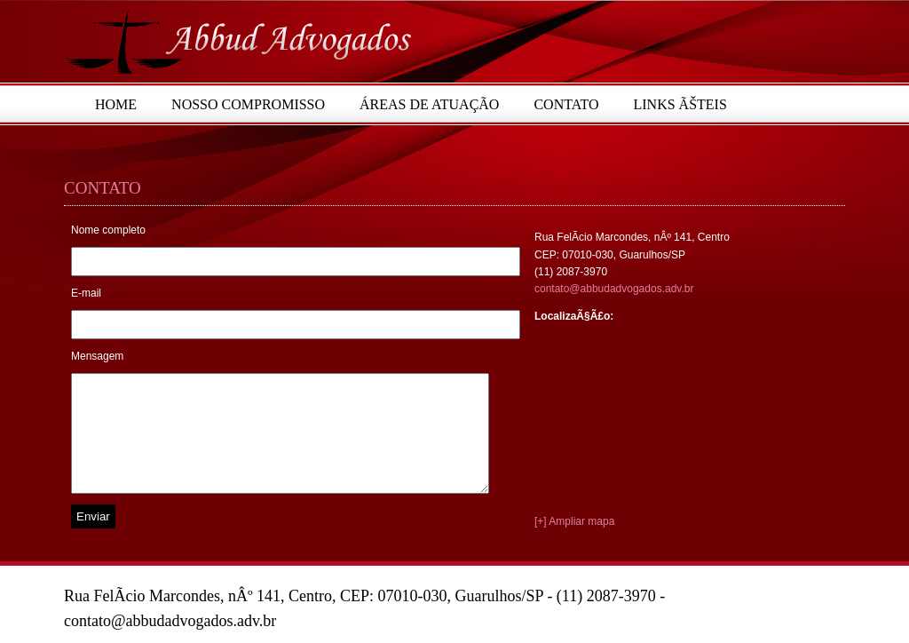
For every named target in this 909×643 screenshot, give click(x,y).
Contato (566, 104)
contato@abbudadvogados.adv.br (613, 288)
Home (116, 104)
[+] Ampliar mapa (574, 521)
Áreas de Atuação (429, 104)
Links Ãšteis (680, 104)
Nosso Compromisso (248, 104)
